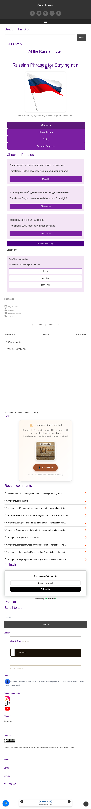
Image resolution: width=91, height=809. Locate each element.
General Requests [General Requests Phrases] (46, 146)
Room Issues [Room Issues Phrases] (46, 132)
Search (21, 653)
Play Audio (46, 179)
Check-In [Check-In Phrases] (46, 125)
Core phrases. (45, 5)
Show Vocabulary (45, 243)
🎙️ (5, 803)
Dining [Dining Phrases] (46, 139)
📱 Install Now (45, 467)
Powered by (45, 599)
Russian (11, 317)
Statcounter (8, 721)
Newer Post (10, 334)
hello (45, 271)
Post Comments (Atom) (27, 413)
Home (46, 334)
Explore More (45, 801)
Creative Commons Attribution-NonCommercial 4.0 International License (49, 747)
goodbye (45, 278)
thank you (45, 285)
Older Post (81, 334)
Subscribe (45, 589)
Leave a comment (14, 313)
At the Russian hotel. (46, 51)
